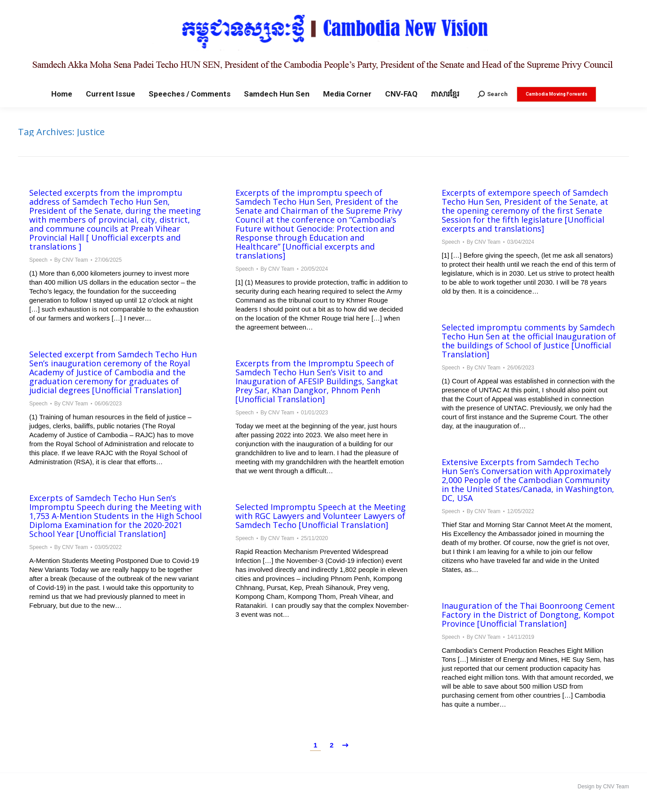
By (71, 260)
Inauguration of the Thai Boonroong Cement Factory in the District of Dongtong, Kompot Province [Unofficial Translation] (528, 614)
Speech (38, 260)
